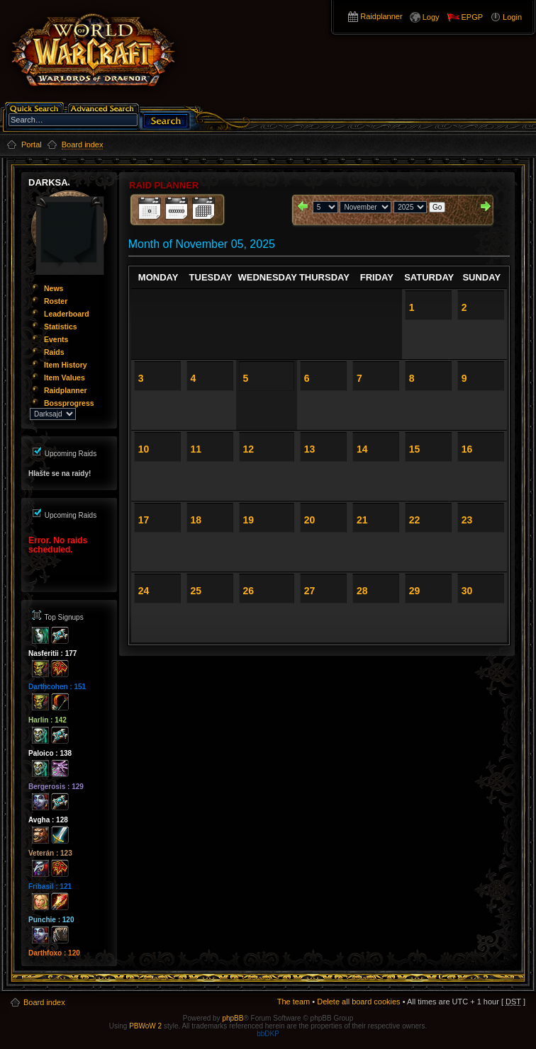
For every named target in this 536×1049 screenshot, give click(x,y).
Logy (431, 17)
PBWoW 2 (145, 1026)
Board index (44, 1002)
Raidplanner (381, 16)
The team (293, 1001)
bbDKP (268, 1034)
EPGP (473, 17)
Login (512, 17)
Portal (31, 144)
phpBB (232, 1018)
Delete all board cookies (358, 1001)
